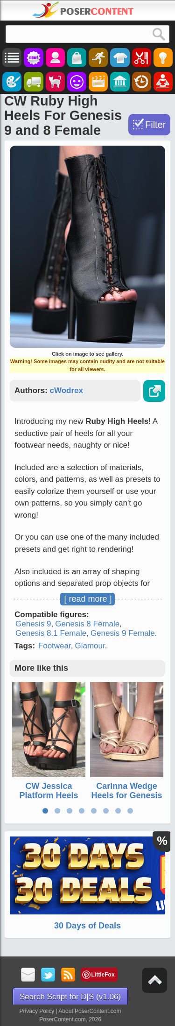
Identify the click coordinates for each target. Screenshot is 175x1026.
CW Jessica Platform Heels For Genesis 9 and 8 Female (48, 799)
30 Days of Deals (87, 925)
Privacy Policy (37, 1011)
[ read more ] (88, 599)
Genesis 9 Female (123, 633)
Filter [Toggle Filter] (155, 124)
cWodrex (67, 390)
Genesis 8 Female (87, 623)
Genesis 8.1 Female (50, 633)
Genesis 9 (33, 623)
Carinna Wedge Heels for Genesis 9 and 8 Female (126, 795)
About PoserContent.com (89, 1011)
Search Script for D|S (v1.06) (70, 996)
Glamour (90, 645)
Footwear (54, 645)
